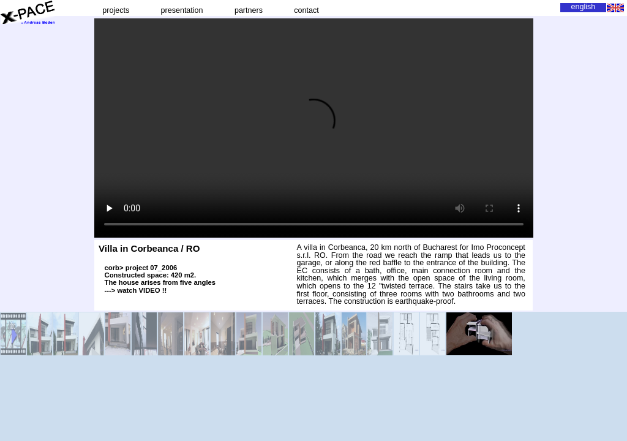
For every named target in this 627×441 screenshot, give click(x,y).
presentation (182, 10)
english (583, 6)
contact (306, 10)
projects (116, 10)
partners (248, 10)
